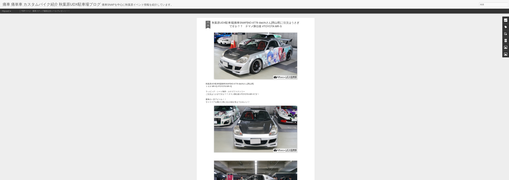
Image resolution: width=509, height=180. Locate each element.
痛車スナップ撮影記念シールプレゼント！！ (51, 11)
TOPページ (26, 11)
